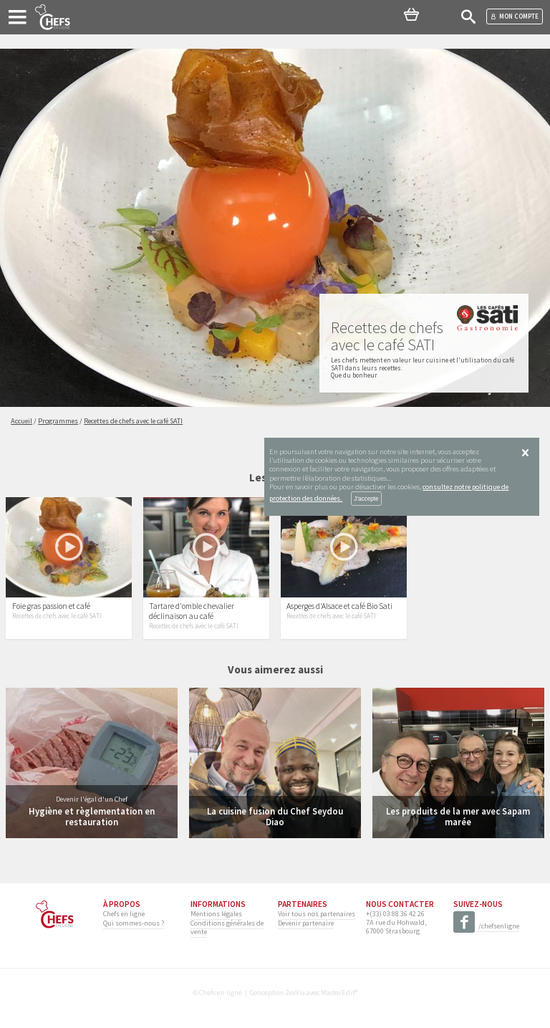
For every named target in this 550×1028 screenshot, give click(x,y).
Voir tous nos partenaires (316, 913)
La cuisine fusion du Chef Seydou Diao (275, 816)
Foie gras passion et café (51, 606)
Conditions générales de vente (227, 927)
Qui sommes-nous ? (133, 923)
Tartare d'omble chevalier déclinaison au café (191, 611)
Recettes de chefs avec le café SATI (57, 616)
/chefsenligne (486, 926)
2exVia (295, 992)
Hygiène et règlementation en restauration (92, 816)
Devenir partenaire (306, 923)
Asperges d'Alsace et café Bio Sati (339, 606)
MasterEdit (337, 992)
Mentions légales (216, 913)
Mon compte (515, 16)
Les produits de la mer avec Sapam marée (458, 816)
